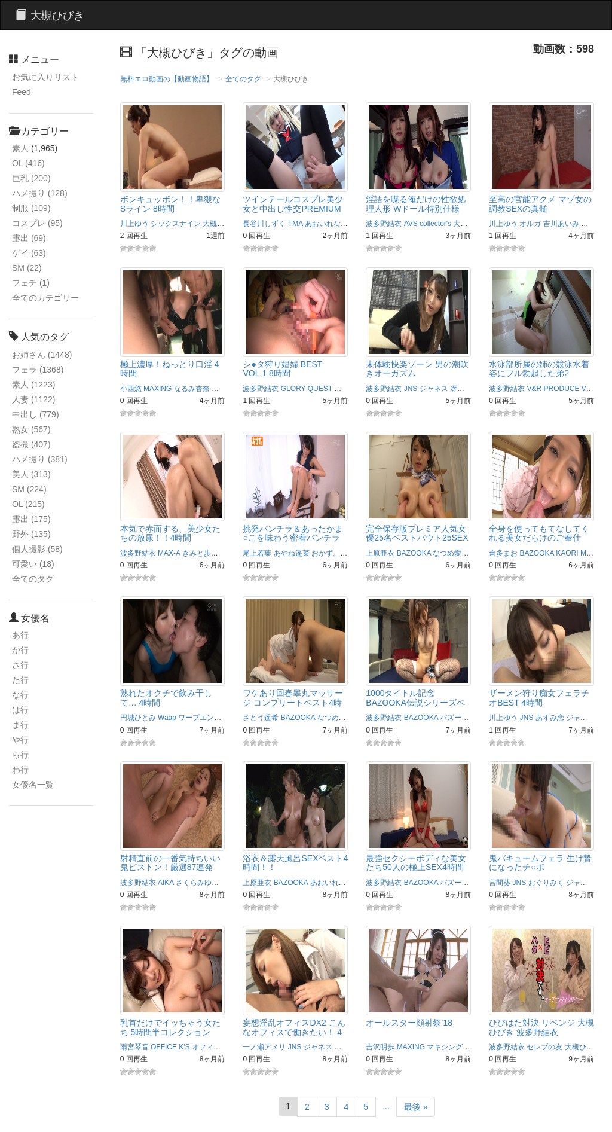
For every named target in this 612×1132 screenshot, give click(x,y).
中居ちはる (352, 1047)
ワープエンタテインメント (221, 717)
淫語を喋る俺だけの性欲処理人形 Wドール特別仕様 (416, 203)
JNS (411, 389)
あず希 (353, 223)
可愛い (33, 564)
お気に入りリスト (45, 77)
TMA (295, 223)
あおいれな (323, 223)
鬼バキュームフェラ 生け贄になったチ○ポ (540, 862)
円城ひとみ (138, 717)
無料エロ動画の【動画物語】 (166, 79)
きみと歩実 (200, 553)
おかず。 (325, 553)
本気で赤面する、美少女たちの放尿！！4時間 (170, 533)
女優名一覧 (33, 784)
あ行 (20, 635)
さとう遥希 (261, 717)
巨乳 (31, 178)
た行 (20, 680)
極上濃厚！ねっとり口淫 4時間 (169, 368)
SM (27, 268)
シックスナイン (176, 223)
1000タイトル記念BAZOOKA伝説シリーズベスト (415, 702)
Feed (21, 92)
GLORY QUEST (306, 389)
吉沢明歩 (380, 1047)
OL (28, 163)
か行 (20, 650)
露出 (29, 238)
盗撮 (31, 444)
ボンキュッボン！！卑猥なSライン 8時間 (170, 203)
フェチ (31, 283)
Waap (167, 717)
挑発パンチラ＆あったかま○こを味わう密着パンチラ (293, 533)
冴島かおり (468, 389)
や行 (20, 740)
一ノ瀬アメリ (264, 1047)
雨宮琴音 (134, 1047)
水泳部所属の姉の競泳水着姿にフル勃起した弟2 (539, 368)
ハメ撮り (40, 193)
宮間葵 (499, 882)
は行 (20, 710)
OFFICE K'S (170, 1047)
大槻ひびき (220, 223)
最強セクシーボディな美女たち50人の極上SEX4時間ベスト (416, 867)
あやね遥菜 (292, 553)
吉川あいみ (561, 223)
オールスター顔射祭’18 (409, 1022)
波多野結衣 (384, 223)
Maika (589, 553)
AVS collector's (427, 223)
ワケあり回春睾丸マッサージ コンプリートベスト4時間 (293, 702)
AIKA (166, 882)
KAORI (567, 553)
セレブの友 (544, 1047)
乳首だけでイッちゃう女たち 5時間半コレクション (170, 1027)
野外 (31, 534)
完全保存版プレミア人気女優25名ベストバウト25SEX (417, 533)
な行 (20, 695)
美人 (31, 474)
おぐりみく (546, 882)
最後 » (416, 1107)
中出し (35, 414)
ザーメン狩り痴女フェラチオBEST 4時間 (539, 697)
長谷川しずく (264, 223)
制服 (31, 208)
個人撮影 (37, 549)
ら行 (20, 754)
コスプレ (37, 223)
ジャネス (434, 389)
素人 (20, 148)
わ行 (20, 769)
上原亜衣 (380, 553)
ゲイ (29, 253)
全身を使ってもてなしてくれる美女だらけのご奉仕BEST (539, 538)
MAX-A (169, 553)
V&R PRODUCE (553, 389)
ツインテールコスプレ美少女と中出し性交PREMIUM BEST (293, 208)
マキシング (229, 389)
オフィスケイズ (217, 1047)
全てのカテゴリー (45, 298)
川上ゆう (134, 223)
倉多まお (503, 553)
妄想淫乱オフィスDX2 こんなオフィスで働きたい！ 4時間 (294, 1032)
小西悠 (131, 389)
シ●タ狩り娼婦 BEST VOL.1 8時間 (282, 368)
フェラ (37, 369)
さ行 (20, 665)
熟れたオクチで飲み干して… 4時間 (166, 697)
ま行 (20, 725)
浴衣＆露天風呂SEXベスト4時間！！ (295, 862)
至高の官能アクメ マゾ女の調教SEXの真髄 (540, 203)
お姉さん (42, 354)
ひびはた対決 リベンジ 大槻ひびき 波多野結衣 (541, 1027)
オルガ (530, 223)
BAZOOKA (414, 553)
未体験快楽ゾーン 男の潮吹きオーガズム (417, 368)
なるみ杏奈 (192, 389)
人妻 (33, 399)
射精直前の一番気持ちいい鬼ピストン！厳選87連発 (170, 862)
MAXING (157, 389)
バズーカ (454, 717)
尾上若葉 (257, 553)
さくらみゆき (197, 882)
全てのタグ (33, 579)
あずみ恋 (550, 717)
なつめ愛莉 (451, 553)
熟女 (31, 429)
